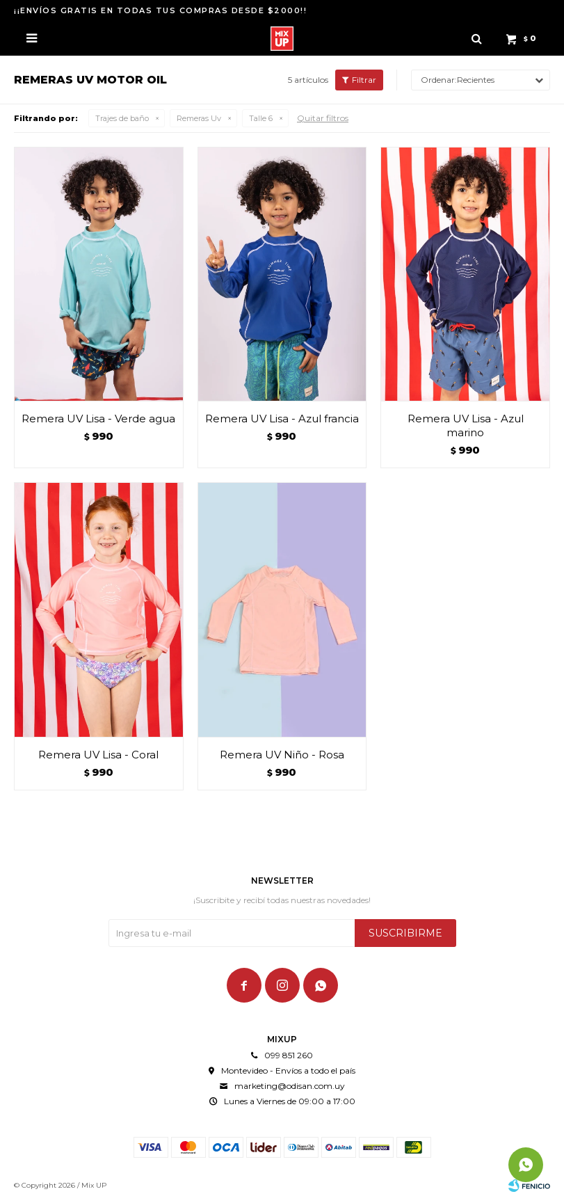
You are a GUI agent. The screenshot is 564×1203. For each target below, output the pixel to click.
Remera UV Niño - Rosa (282, 754)
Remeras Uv (199, 118)
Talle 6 (261, 118)
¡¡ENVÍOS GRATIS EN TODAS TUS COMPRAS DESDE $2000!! (160, 10)
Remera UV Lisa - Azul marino (466, 425)
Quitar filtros (322, 118)
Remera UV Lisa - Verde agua (98, 418)
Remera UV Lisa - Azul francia (282, 418)
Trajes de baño (122, 118)
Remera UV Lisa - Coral (98, 754)
